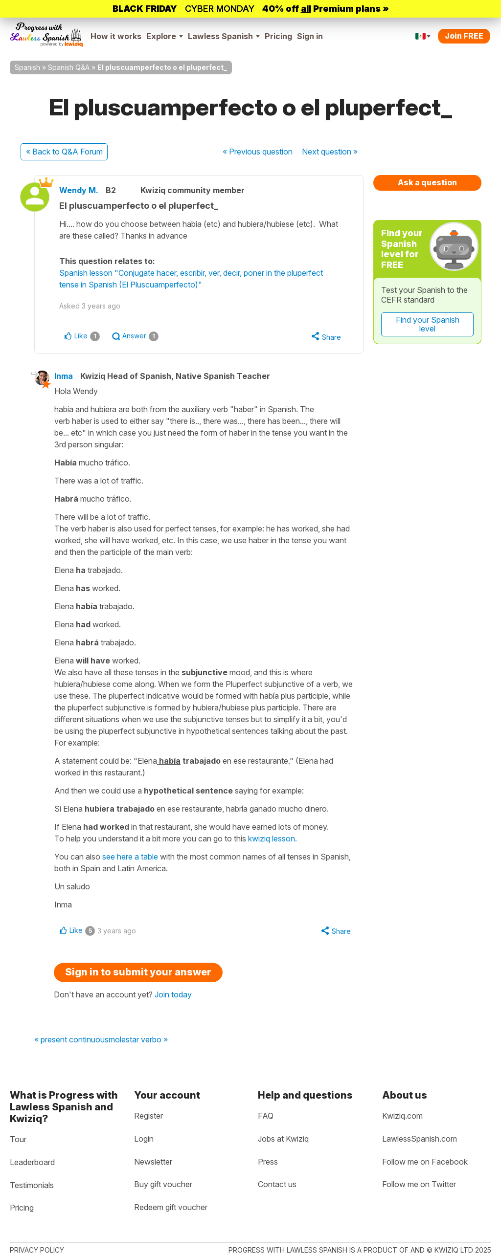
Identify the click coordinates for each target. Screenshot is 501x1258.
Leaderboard (32, 1162)
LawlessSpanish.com (419, 1139)
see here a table (131, 856)
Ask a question (427, 182)
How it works (116, 36)
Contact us (277, 1184)
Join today (173, 994)
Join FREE (464, 36)
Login (144, 1139)
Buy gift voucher (163, 1184)
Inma (63, 376)
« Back (64, 151)
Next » (330, 151)
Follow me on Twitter (419, 1184)
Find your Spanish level (427, 324)
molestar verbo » (138, 1040)
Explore (164, 36)
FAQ (265, 1116)
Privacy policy (37, 1250)
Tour (18, 1139)
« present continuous (71, 1040)
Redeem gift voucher (170, 1207)
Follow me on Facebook (425, 1162)
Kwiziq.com (402, 1116)
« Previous (258, 151)
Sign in (310, 36)
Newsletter (153, 1162)
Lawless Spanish (224, 36)
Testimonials (32, 1185)
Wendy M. (78, 190)
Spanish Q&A (69, 67)
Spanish (27, 67)
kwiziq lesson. (272, 838)
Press (268, 1162)
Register (148, 1116)
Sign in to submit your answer (138, 972)
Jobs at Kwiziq (283, 1139)
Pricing (278, 36)
